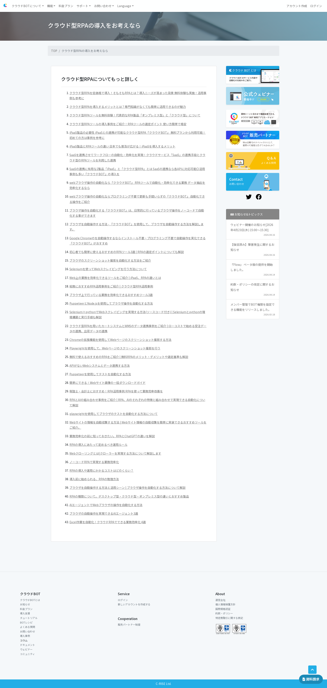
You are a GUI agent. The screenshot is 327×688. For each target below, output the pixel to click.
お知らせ (25, 604)
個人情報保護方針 (225, 604)
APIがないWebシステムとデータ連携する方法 (99, 365)
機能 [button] (50, 6)
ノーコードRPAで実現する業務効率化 (94, 462)
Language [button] (124, 6)
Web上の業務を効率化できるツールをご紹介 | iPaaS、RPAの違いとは (115, 278)
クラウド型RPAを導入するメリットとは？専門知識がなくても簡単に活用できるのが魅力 (127, 107)
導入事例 (25, 636)
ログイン (123, 600)
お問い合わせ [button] (103, 6)
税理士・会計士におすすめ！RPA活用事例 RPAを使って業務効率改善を (116, 391)
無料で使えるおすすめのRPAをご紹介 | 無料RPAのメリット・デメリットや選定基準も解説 (128, 357)
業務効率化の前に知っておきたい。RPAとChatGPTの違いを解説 (112, 436)
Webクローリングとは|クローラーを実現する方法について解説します (115, 453)
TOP (54, 51)
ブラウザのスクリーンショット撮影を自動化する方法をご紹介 (110, 260)
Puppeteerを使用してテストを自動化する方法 (100, 374)
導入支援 (25, 613)
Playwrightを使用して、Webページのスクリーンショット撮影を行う (114, 348)
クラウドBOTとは (30, 600)
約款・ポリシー (224, 613)
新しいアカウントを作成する (134, 604)
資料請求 (311, 679)
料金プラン (26, 609)
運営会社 (220, 600)
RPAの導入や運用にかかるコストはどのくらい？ (101, 470)
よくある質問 (27, 627)
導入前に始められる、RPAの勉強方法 (94, 479)
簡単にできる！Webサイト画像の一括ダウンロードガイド (107, 383)
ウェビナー (26, 649)
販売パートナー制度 (129, 624)
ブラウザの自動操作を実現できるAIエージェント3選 (103, 513)
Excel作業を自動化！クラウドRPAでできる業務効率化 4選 (107, 522)
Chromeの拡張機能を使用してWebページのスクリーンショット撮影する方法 (120, 340)
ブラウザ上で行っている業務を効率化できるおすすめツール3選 (111, 295)
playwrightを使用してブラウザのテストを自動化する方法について (113, 414)
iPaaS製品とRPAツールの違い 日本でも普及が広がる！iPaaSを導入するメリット (122, 146)
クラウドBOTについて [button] (26, 6)
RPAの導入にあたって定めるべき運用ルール (98, 444)
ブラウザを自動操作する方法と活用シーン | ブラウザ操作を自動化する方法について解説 (127, 487)
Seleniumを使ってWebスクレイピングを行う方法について (108, 269)
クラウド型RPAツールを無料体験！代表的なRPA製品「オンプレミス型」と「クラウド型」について (134, 115)
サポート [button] (82, 6)
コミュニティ (27, 654)
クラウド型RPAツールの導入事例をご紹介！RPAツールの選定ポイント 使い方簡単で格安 (127, 124)
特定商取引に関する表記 (229, 618)
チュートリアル (29, 618)
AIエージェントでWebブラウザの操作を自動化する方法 (105, 505)
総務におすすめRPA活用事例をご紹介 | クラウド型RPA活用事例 (111, 286)
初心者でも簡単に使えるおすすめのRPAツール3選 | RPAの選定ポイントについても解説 (126, 252)
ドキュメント (27, 644)
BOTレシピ (26, 622)
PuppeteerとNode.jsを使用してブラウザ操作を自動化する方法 (111, 303)
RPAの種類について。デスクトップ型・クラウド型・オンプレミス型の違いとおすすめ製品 (129, 496)
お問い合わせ (27, 631)
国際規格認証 (222, 609)
